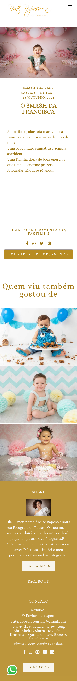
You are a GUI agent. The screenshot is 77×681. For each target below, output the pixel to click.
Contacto (38, 667)
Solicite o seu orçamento (38, 254)
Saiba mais (38, 566)
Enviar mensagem (40, 616)
